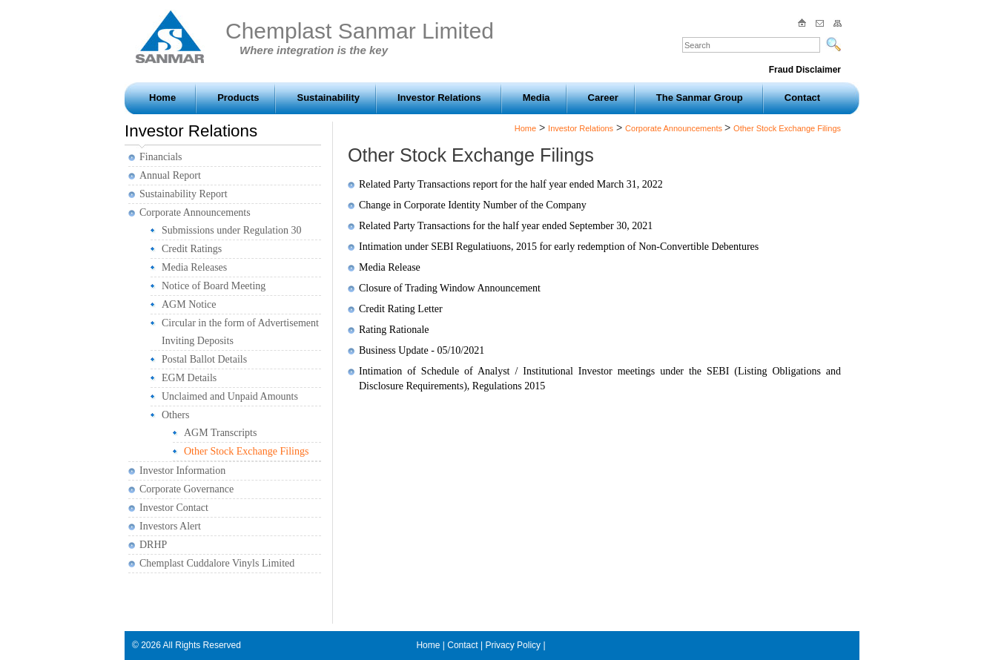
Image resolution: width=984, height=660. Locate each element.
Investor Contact (173, 507)
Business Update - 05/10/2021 (421, 350)
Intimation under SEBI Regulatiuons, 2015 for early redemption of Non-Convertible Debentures (559, 246)
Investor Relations (439, 97)
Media (536, 97)
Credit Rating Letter (401, 308)
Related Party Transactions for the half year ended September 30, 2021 (506, 225)
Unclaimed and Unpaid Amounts (230, 396)
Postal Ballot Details (204, 359)
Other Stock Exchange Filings (246, 451)
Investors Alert (170, 526)
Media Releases (194, 267)
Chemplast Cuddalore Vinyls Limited (216, 563)
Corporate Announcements (195, 212)
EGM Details (189, 377)
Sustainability (328, 97)
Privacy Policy (513, 645)
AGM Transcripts (220, 432)
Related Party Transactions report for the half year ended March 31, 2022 (511, 184)
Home (162, 97)
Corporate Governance (186, 489)
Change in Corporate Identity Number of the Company (473, 205)
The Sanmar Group (699, 97)
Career (603, 97)
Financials (160, 156)
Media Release (389, 267)
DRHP (153, 544)
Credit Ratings (192, 248)
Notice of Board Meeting (213, 285)
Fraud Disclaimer (805, 70)
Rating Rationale (394, 329)
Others (175, 414)
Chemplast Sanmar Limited (359, 37)
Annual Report (170, 175)
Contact (802, 97)
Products (238, 97)
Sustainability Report (183, 193)
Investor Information (182, 470)
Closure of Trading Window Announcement (450, 288)
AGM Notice (189, 304)
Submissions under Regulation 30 (232, 230)
